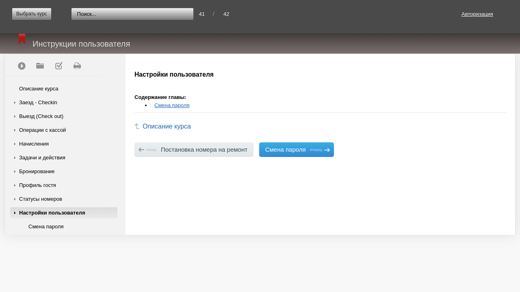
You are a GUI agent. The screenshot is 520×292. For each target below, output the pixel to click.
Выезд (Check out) (41, 116)
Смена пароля (46, 226)
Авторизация (477, 14)
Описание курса (38, 89)
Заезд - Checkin (38, 102)
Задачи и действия (42, 158)
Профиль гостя (37, 185)
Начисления (34, 144)
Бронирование (37, 171)
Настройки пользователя (52, 213)
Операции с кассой (42, 130)
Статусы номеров (40, 199)
